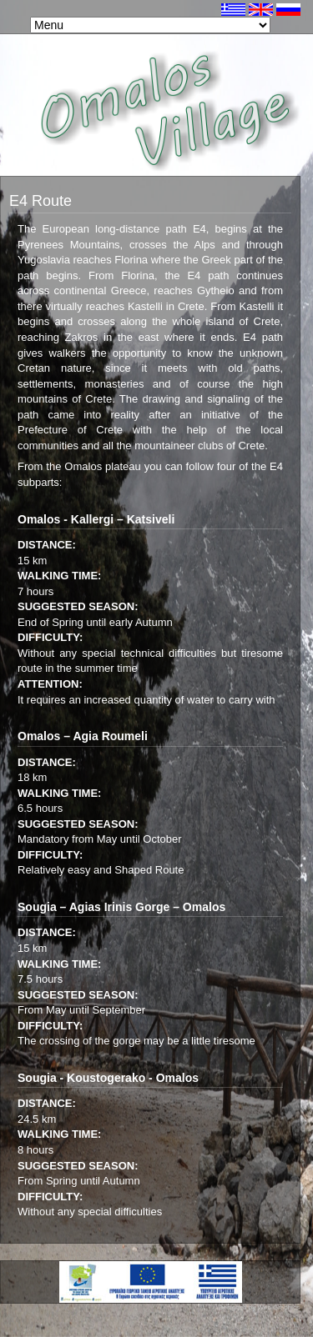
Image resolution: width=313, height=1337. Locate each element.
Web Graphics (278, 1307)
